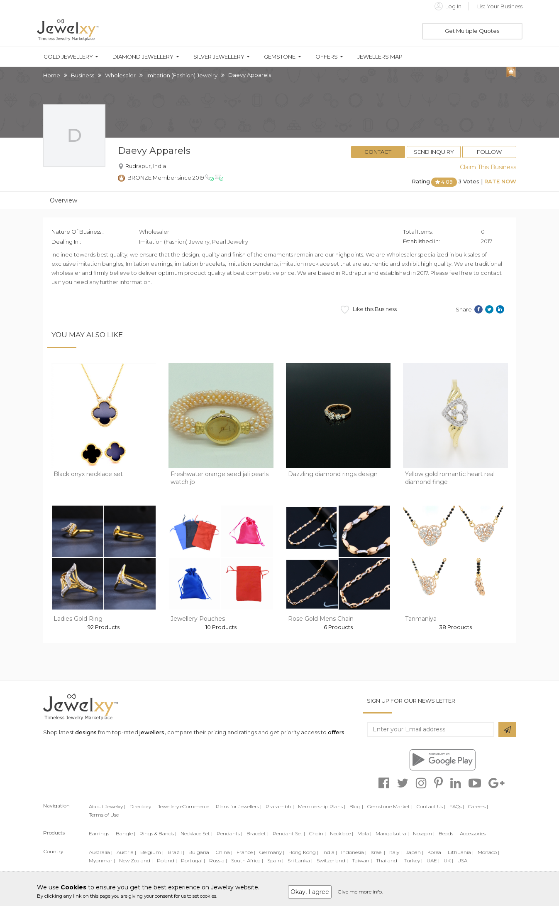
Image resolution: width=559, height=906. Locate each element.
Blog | (356, 806)
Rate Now (500, 181)
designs (86, 732)
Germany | (271, 852)
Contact (377, 151)
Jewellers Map (380, 57)
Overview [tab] (63, 200)
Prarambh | (280, 806)
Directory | (141, 806)
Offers (326, 57)
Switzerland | (332, 860)
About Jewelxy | (107, 806)
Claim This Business (488, 167)
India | (329, 852)
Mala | (364, 833)
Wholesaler (120, 75)
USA (462, 860)
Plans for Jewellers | (238, 806)
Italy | (395, 852)
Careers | (478, 806)
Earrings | (100, 833)
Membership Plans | (321, 806)
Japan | (414, 852)
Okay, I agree (309, 892)
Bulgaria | (200, 852)
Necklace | (341, 833)
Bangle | (125, 833)
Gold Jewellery (68, 57)
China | (224, 852)
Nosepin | (424, 833)
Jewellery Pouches (198, 618)
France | (246, 852)
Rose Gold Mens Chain (321, 618)
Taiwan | (362, 860)
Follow (489, 151)
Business (82, 75)
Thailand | (388, 860)
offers (336, 732)
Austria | (126, 852)
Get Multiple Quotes (472, 30)
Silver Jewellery (218, 57)
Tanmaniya (421, 618)
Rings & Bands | (157, 833)
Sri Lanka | (300, 860)
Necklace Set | (196, 833)
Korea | (435, 852)
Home (51, 75)
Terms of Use (104, 815)
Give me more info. (360, 892)
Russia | (218, 860)
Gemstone (279, 57)
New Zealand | (136, 860)
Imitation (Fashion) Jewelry (181, 75)
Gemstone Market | (390, 806)
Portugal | (193, 860)
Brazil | (176, 852)
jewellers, (152, 732)
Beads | (447, 833)
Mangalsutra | (392, 833)
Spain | (275, 860)
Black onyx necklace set (88, 474)
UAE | (433, 860)
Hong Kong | (303, 852)
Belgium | (152, 852)
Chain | (317, 833)
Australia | (100, 852)
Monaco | (488, 852)
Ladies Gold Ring (78, 618)
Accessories (473, 833)
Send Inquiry (434, 151)
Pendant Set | (289, 833)
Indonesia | (353, 852)
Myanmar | (102, 860)
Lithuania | (461, 852)
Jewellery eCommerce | (185, 806)
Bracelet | (258, 833)
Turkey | (413, 860)
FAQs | (456, 806)
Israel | (378, 852)
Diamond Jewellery (142, 57)
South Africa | (247, 860)
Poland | (167, 860)
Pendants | (229, 833)
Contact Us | (431, 806)
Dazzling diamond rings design (333, 474)
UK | (448, 860)
